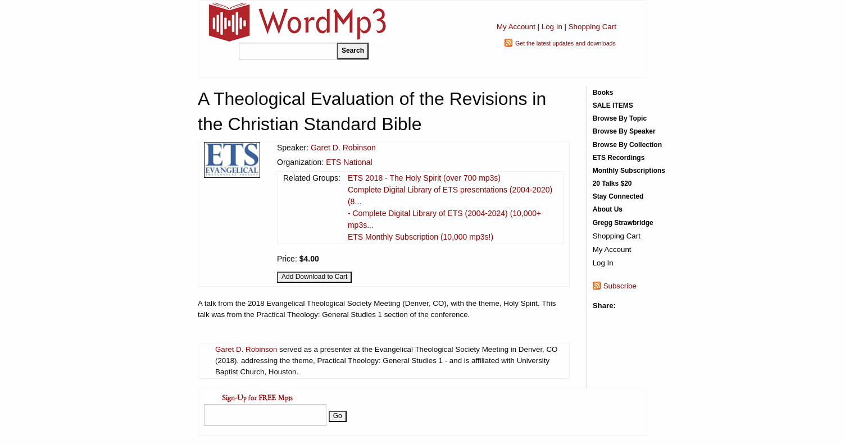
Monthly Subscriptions (629, 171)
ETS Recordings (619, 158)
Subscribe (620, 286)
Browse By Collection (627, 145)
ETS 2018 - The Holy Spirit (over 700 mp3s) (424, 177)
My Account (516, 26)
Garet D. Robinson (343, 147)
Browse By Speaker (624, 131)
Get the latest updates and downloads (565, 43)
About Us (608, 209)
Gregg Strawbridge (623, 223)
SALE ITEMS (613, 105)
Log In (552, 26)
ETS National (349, 162)
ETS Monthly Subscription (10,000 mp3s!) (420, 236)
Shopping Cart (592, 26)
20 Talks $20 (612, 183)
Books (603, 93)
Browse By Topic (620, 118)
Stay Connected (618, 196)
